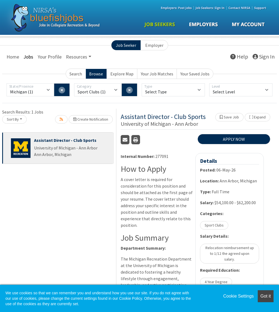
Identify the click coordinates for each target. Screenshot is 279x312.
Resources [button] (76, 57)
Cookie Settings (238, 296)
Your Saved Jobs (195, 74)
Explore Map (122, 74)
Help (239, 56)
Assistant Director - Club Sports (65, 140)
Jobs (28, 57)
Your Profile (50, 57)
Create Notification (90, 119)
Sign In (264, 56)
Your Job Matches (157, 74)
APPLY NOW (234, 139)
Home (13, 57)
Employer (154, 45)
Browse (96, 74)
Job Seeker (126, 45)
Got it (265, 296)
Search (75, 74)
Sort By (13, 119)
